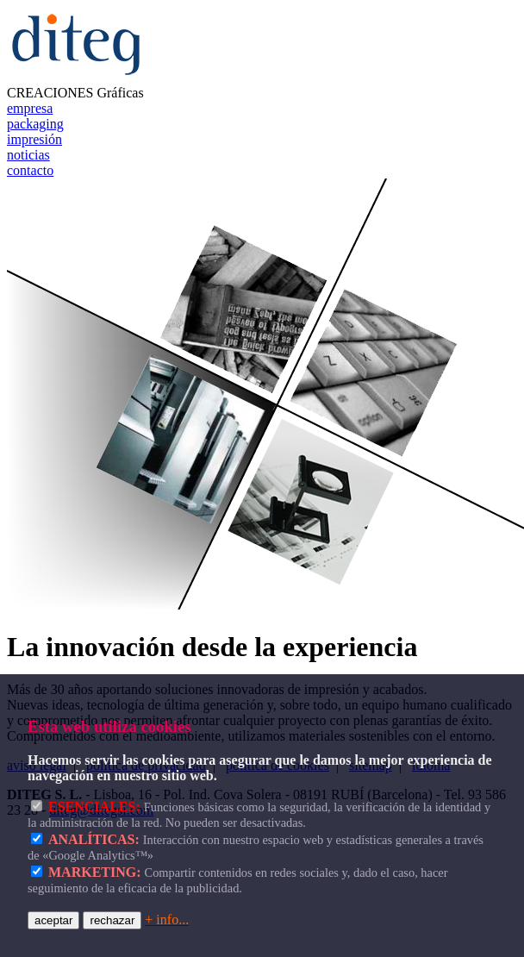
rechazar (112, 920)
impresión (34, 139)
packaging (35, 123)
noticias (28, 154)
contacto (30, 170)
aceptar (53, 920)
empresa (30, 108)
